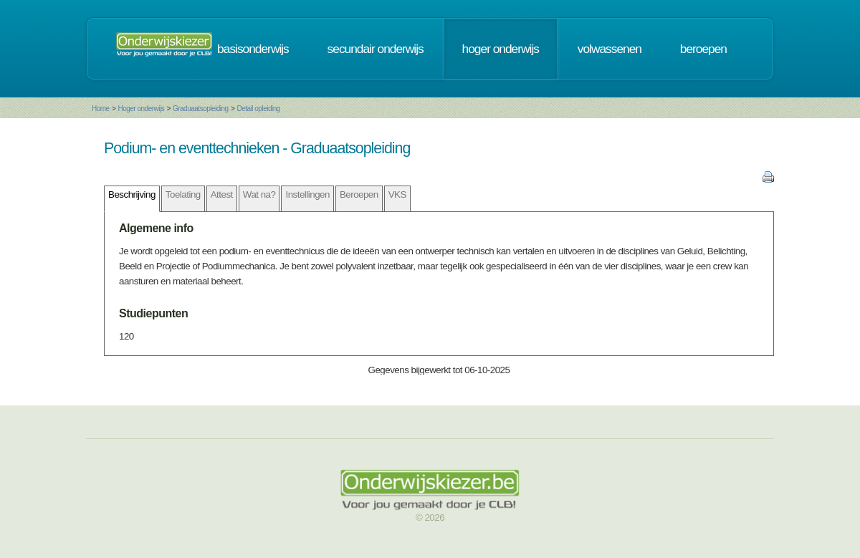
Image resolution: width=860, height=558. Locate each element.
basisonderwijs (253, 49)
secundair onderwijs (376, 49)
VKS (397, 194)
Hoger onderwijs (141, 108)
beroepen (703, 49)
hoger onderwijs (500, 49)
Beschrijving (132, 194)
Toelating (183, 194)
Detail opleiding (258, 108)
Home (101, 108)
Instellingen (307, 194)
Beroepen (359, 194)
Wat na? (259, 194)
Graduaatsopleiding (201, 108)
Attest (222, 194)
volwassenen (609, 49)
